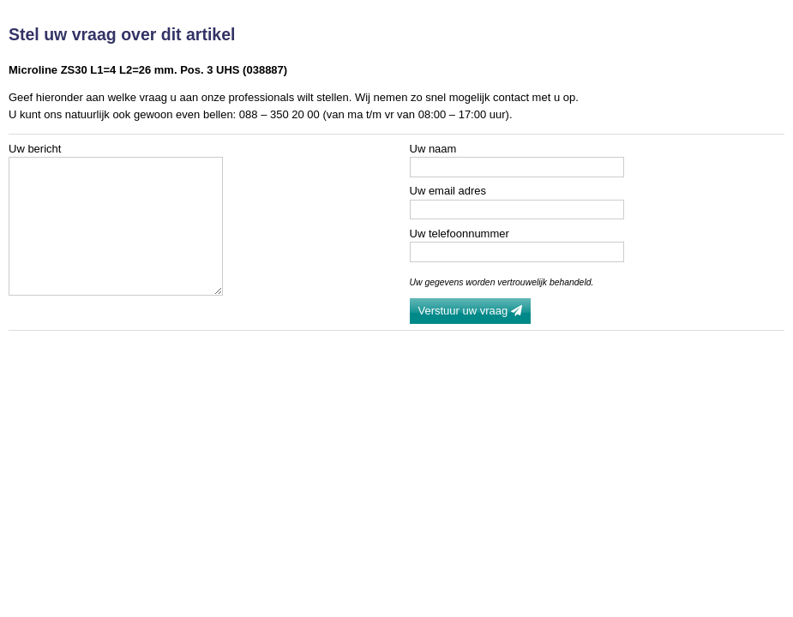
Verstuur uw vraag (470, 310)
